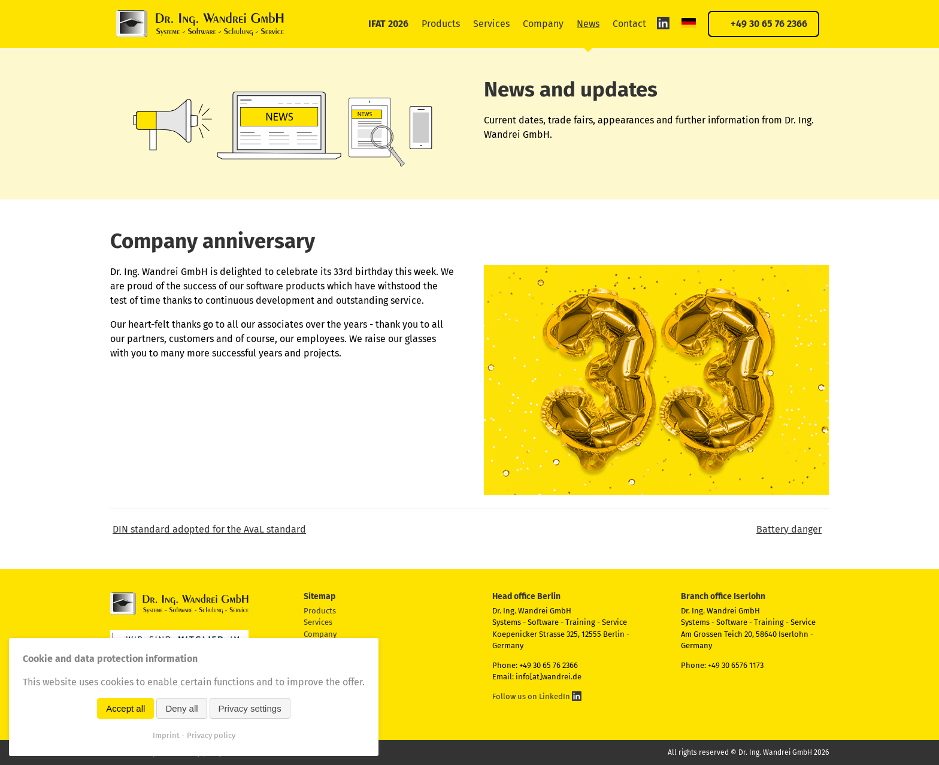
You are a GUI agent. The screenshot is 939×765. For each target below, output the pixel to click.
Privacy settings (250, 708)
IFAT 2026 (388, 23)
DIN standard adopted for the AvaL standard (209, 529)
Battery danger (789, 529)
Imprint (166, 735)
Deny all (181, 708)
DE (688, 23)
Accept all (125, 708)
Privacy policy (211, 735)
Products (441, 23)
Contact (629, 23)
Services (491, 23)
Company (543, 23)
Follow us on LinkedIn (536, 696)
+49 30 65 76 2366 (769, 23)
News (588, 23)
